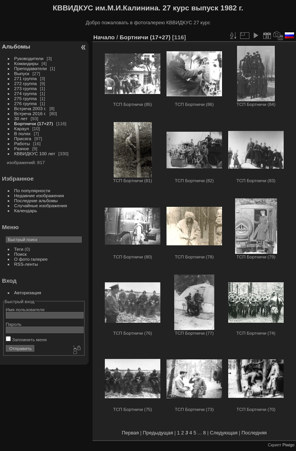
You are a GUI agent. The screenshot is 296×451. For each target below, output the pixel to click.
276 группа (25, 103)
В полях (22, 133)
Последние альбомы (36, 200)
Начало (104, 37)
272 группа (25, 83)
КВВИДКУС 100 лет (35, 153)
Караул (21, 128)
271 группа (25, 78)
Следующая (224, 433)
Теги (19, 248)
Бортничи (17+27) (33, 123)
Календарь (25, 210)
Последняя (254, 433)
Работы (22, 143)
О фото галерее (31, 259)
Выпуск (21, 73)
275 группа (25, 98)
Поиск (20, 254)
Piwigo (288, 445)
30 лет (21, 118)
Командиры (26, 63)
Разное (21, 148)
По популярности (32, 190)
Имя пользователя (25, 309)
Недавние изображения (39, 195)
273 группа (25, 88)
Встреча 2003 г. (30, 108)
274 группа (25, 93)
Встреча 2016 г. (30, 113)
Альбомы (16, 46)
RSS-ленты (26, 264)
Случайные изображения (40, 205)
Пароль (14, 324)
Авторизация (27, 292)
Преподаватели (30, 68)
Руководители (29, 58)
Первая (130, 433)
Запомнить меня (26, 339)
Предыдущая (158, 433)
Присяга (22, 138)
